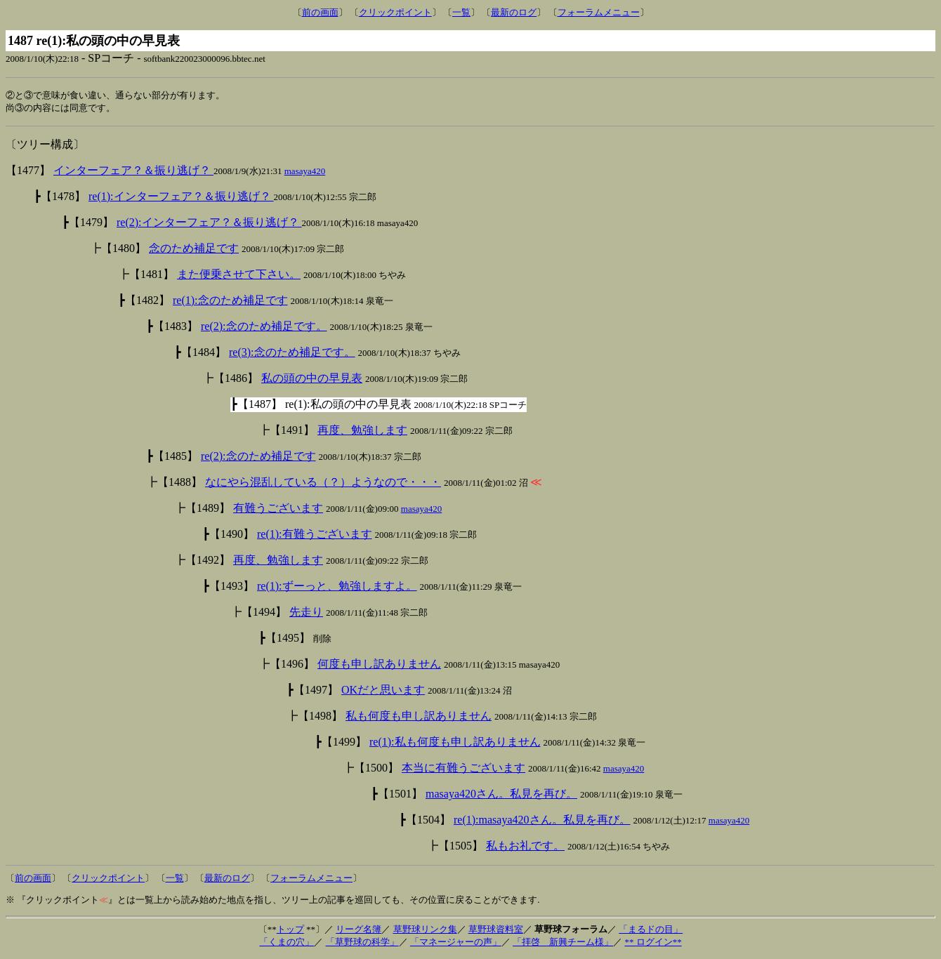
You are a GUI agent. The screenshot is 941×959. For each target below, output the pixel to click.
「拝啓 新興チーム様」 (563, 943)
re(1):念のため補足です (230, 301)
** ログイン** (652, 943)
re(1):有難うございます (314, 535)
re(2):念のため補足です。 (264, 327)
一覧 (461, 12)
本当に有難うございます (463, 769)
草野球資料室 (495, 930)
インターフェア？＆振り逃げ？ (133, 172)
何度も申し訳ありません (379, 665)
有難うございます (278, 509)
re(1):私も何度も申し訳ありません (455, 743)
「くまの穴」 (286, 943)
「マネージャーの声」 (455, 943)
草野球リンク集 (425, 930)
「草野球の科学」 (362, 943)
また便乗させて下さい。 (239, 276)
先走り (306, 613)
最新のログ (514, 12)
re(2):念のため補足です (258, 457)
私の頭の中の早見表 (311, 379)
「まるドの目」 (651, 930)
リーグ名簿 (358, 930)
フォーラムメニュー (599, 12)
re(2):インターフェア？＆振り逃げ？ (209, 224)
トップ (290, 930)
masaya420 (304, 172)
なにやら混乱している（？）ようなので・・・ (323, 483)
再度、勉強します (362, 431)
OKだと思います (383, 691)
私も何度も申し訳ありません (419, 717)
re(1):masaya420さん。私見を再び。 (542, 821)
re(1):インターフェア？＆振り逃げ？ (181, 198)
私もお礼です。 (525, 847)
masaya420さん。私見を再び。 (501, 795)
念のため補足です (194, 250)
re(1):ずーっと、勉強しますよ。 (337, 587)
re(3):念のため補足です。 (292, 353)
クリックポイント (395, 12)
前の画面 (320, 12)
